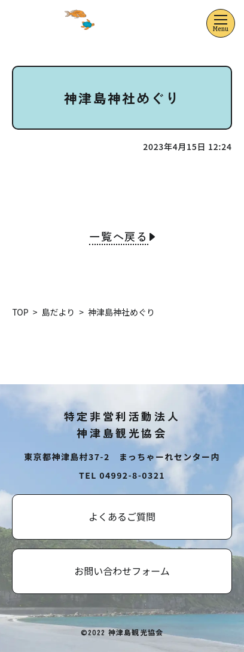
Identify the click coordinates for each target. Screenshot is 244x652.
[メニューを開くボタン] (220, 23)
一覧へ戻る (118, 237)
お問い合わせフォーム (122, 571)
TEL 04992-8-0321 (122, 475)
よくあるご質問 (122, 516)
